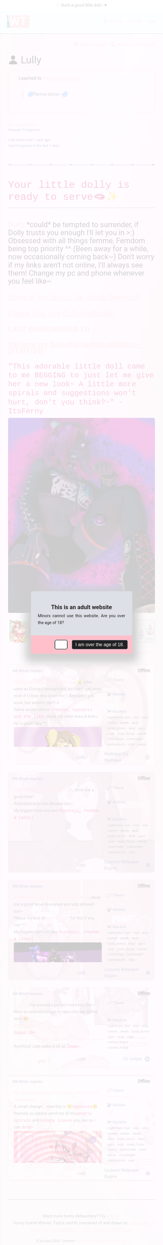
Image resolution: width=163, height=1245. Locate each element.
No (61, 644)
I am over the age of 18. (99, 644)
